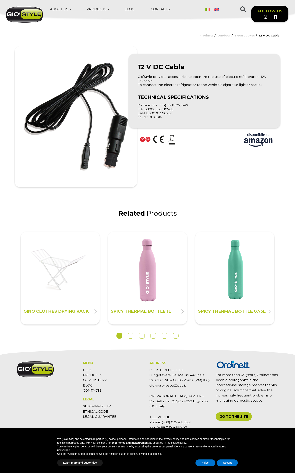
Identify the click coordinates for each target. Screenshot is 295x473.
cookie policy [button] (178, 442)
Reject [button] (205, 462)
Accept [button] (227, 462)
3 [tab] (142, 336)
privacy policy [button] (171, 438)
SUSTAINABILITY (97, 406)
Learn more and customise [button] (80, 462)
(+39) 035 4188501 (176, 422)
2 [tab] (130, 336)
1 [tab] (119, 336)
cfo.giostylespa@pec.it (167, 385)
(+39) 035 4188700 (172, 427)
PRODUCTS (92, 375)
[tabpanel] (60, 278)
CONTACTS (92, 390)
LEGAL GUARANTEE (99, 416)
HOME (88, 370)
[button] (234, 416)
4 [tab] (153, 336)
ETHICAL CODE (95, 411)
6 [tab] (176, 336)
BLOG (88, 385)
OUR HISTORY (95, 380)
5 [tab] (164, 336)
